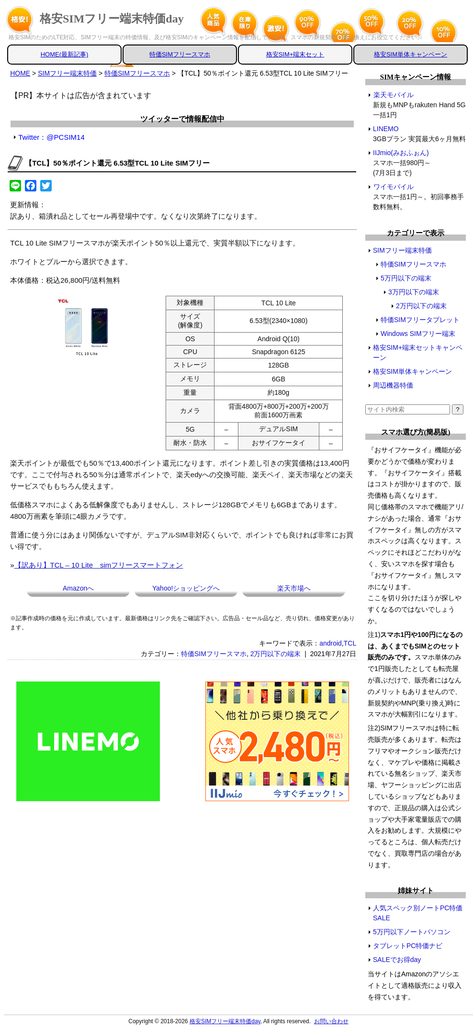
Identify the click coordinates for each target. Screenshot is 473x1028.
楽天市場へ (294, 588)
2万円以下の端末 (275, 654)
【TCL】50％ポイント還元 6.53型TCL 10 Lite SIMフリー (117, 163)
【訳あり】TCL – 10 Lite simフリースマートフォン (98, 565)
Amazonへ (78, 588)
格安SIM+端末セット (295, 54)
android (330, 643)
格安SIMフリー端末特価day (112, 18)
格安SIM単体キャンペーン (410, 54)
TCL (350, 643)
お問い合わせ (331, 1021)
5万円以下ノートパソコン (411, 932)
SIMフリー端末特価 (402, 250)
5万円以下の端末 (406, 278)
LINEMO (386, 129)
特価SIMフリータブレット (420, 320)
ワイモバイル (393, 186)
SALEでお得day (397, 959)
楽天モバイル (393, 95)
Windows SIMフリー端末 (418, 333)
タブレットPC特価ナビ (407, 946)
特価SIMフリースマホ (179, 54)
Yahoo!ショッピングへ (186, 588)
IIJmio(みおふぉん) (401, 152)
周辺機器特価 (393, 385)
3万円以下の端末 (413, 292)
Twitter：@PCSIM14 (51, 137)
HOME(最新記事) (65, 54)
